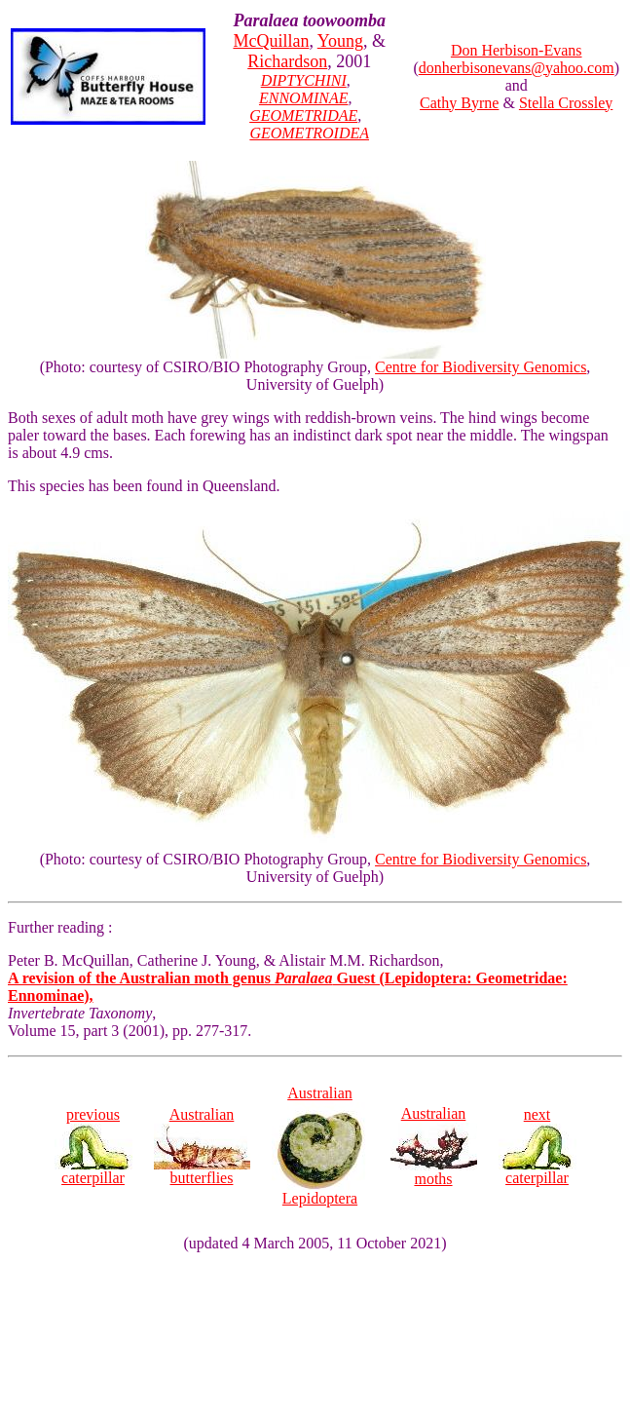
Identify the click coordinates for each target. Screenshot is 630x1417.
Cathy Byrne (459, 103)
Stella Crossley (565, 103)
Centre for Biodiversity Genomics (480, 367)
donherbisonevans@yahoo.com (516, 67)
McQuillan (271, 41)
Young (340, 41)
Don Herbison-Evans (516, 50)
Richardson (287, 61)
